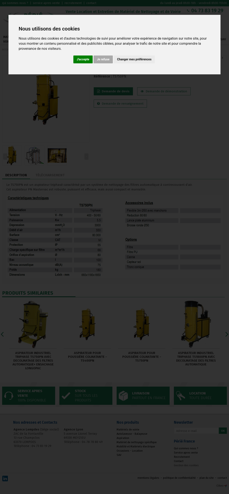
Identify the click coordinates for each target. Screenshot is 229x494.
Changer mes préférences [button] (134, 59)
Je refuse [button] (103, 59)
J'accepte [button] (83, 59)
